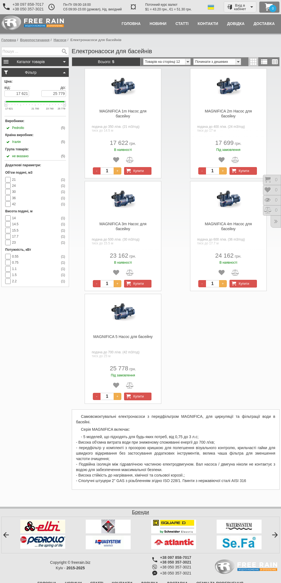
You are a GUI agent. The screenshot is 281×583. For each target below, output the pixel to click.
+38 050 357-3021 (28, 9)
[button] (6, 535)
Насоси (60, 40)
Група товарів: (17, 149)
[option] (42, 534)
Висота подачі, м (19, 211)
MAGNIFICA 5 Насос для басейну (123, 336)
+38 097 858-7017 (28, 4)
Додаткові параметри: (23, 165)
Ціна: (8, 81)
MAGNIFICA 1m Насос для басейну (123, 113)
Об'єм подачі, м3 (18, 172)
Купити (134, 171)
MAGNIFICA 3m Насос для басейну (123, 226)
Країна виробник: (19, 135)
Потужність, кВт (18, 250)
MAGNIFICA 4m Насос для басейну (228, 226)
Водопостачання (35, 40)
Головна (8, 40)
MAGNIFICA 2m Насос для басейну (228, 113)
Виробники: (14, 121)
